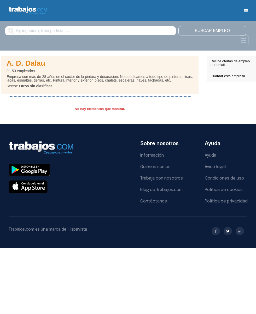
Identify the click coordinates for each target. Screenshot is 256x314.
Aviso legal (215, 167)
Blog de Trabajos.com (161, 190)
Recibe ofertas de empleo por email (230, 63)
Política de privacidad (226, 201)
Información (152, 155)
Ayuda (210, 155)
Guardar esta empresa (228, 76)
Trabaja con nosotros (161, 178)
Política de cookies (224, 190)
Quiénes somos (155, 167)
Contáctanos (153, 201)
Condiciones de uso (224, 178)
